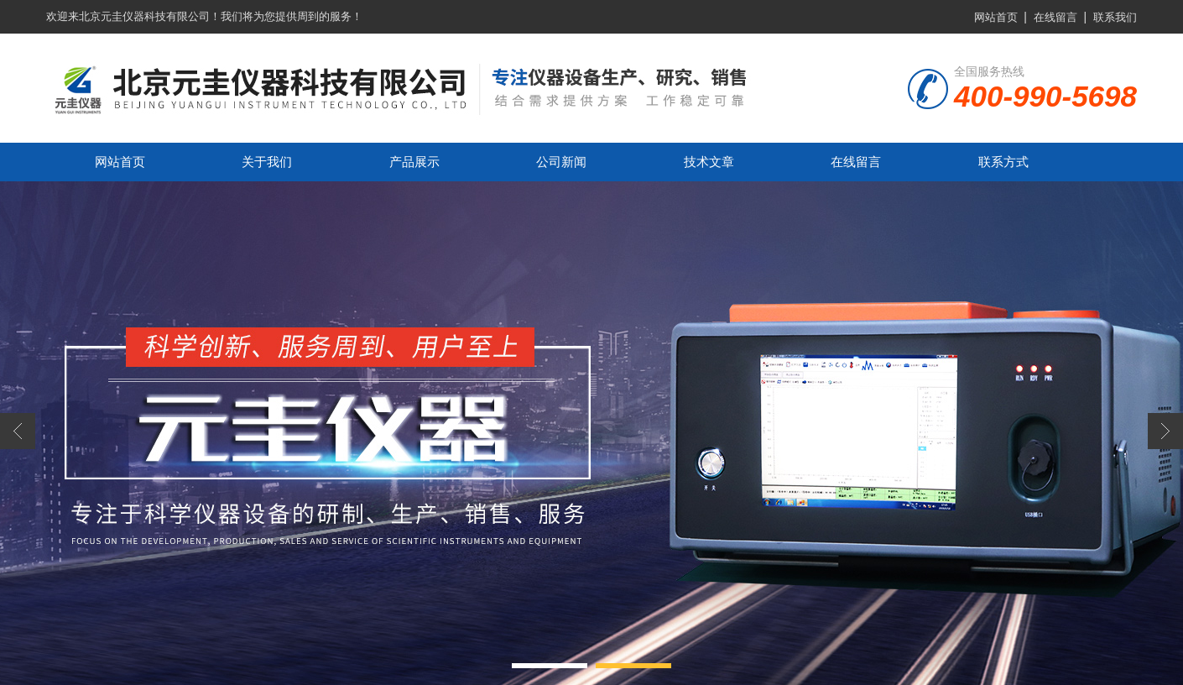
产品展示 (414, 161)
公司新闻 (561, 161)
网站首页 (996, 17)
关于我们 (267, 161)
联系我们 (1115, 17)
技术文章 (709, 161)
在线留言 (1055, 17)
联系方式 (1003, 161)
